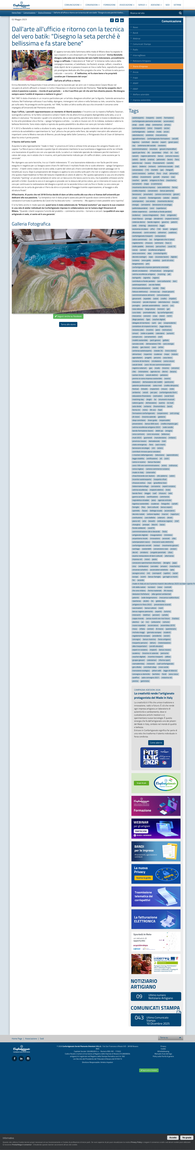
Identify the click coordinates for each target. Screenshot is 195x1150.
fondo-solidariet (139, 528)
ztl (161, 458)
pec (159, 323)
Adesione (156, 4)
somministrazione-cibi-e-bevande (146, 531)
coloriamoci (151, 660)
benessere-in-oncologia (162, 204)
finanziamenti (158, 163)
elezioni (175, 198)
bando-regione (153, 222)
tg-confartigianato (165, 312)
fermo (174, 187)
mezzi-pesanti (168, 291)
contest (150, 629)
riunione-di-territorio (141, 361)
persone (157, 357)
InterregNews (139, 55)
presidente (157, 636)
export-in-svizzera (140, 649)
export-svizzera (169, 486)
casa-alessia (138, 309)
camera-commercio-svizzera (157, 469)
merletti (154, 170)
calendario (160, 333)
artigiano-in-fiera (157, 180)
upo (161, 170)
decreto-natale (138, 514)
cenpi (135, 198)
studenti (167, 632)
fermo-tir (136, 410)
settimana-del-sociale (147, 145)
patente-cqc (137, 163)
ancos (166, 131)
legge (162, 225)
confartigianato (139, 131)
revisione (162, 145)
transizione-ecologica (141, 670)
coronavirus (157, 125)
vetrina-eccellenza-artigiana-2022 (146, 427)
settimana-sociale (165, 166)
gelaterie (161, 417)
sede (134, 225)
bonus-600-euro (151, 423)
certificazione (152, 458)
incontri (143, 198)
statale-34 (158, 350)
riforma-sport (164, 660)
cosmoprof (157, 573)
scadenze (155, 503)
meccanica (137, 316)
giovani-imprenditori (168, 149)
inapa (146, 184)
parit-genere (155, 340)
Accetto (172, 1137)
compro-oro (137, 337)
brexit (165, 229)
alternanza (169, 556)
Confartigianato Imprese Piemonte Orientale (21, 5)
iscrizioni (151, 587)
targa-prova (150, 309)
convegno (136, 639)
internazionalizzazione (141, 288)
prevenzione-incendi (162, 604)
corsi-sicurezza (153, 434)
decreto (155, 142)
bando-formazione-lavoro (143, 430)
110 (147, 170)
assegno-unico (138, 573)
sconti (143, 576)
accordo (141, 580)
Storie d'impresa (44, 12)
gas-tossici (145, 347)
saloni (172, 476)
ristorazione (143, 371)
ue (142, 622)
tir (171, 152)
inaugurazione (156, 535)
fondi (164, 674)
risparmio (148, 354)
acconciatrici (169, 510)
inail (177, 166)
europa (135, 576)
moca (135, 629)
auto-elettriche (164, 187)
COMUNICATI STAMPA (156, 1008)
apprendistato (172, 455)
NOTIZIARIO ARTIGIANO (144, 984)
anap (134, 125)
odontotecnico (164, 302)
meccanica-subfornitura (169, 597)
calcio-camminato (140, 239)
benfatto (156, 674)
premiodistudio (149, 312)
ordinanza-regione (165, 521)
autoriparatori (138, 201)
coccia (135, 250)
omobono (144, 552)
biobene (143, 166)
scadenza (158, 354)
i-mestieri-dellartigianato (143, 455)
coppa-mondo (138, 618)
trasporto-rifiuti (160, 479)
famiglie (136, 507)
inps (149, 483)
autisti (135, 159)
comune (166, 622)
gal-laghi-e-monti (170, 576)
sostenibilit (146, 549)
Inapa (135, 77)
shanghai (136, 524)
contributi (145, 142)
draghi (149, 399)
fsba (162, 288)
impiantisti (154, 389)
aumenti (170, 333)
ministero (168, 535)
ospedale (147, 298)
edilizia (135, 177)
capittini (167, 573)
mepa (166, 354)
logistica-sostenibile (140, 503)
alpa (149, 253)
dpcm (135, 166)
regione (156, 277)
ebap (148, 125)
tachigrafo (137, 277)
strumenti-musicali (166, 399)
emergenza (168, 271)
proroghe (136, 305)
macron (165, 514)
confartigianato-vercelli (142, 545)
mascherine (171, 180)
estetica (156, 260)
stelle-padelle (138, 246)
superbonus (161, 208)
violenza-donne (139, 222)
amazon (164, 566)
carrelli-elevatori (156, 646)
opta (172, 570)
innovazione (155, 538)
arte (144, 521)
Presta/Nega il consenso (21, 1145)
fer (134, 580)
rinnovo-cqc (155, 291)
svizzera (136, 260)
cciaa (155, 316)
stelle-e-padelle (147, 333)
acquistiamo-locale (140, 538)
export (163, 142)
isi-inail (170, 403)
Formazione (109, 4)
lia (155, 399)
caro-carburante (164, 281)
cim (153, 448)
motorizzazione (164, 643)
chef (177, 521)
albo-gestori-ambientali (161, 594)
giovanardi (137, 298)
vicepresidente (170, 323)
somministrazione (140, 149)
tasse (162, 524)
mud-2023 (137, 437)
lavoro (170, 159)
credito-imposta (139, 190)
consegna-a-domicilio (141, 674)
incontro (149, 330)
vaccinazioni (137, 608)
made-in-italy (138, 472)
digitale (174, 257)
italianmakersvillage (140, 486)
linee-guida (152, 420)
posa (154, 500)
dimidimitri (158, 218)
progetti (148, 357)
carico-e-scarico (139, 462)
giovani (176, 194)
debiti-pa (159, 430)
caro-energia (168, 344)
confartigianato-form (168, 392)
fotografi (169, 170)
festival (135, 389)
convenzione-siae (161, 549)
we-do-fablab (154, 284)
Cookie (163, 1048)
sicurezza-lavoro (161, 257)
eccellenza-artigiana (157, 250)
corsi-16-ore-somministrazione (157, 364)
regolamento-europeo (141, 636)
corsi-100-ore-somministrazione (146, 465)
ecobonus (136, 215)
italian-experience (140, 211)
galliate (166, 340)
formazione (168, 117)
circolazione (156, 361)
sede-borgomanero (149, 597)
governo (165, 222)
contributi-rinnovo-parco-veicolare (146, 451)
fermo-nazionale (154, 590)
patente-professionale (141, 385)
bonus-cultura (150, 608)
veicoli (145, 392)
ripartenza (137, 601)
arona (164, 465)
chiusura (149, 243)
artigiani (173, 229)
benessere (137, 194)
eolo (170, 493)
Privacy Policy (136, 1142)
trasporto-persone (140, 643)
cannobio (154, 566)
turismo (167, 611)
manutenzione (160, 437)
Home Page (16, 12)
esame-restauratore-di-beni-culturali (147, 556)
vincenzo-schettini (140, 570)
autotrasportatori (139, 284)
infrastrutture (155, 271)
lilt (149, 152)
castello (170, 163)
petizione (164, 375)
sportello (136, 510)
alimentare (137, 354)
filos (143, 507)
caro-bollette (150, 517)
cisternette (150, 472)
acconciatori (168, 121)
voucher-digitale (139, 657)
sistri (167, 458)
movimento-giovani (170, 545)
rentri (169, 316)
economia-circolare (140, 229)
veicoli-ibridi (137, 364)
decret (135, 552)
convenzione (138, 170)
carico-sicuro (169, 361)
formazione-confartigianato (144, 413)
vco (172, 305)
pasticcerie (169, 382)
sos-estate (150, 201)
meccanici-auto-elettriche (162, 542)
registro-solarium (139, 368)
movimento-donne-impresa (144, 187)
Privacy (163, 1046)
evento (167, 378)
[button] (118, 231)
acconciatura (153, 625)
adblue (167, 657)
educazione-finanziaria (142, 396)
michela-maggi (138, 632)
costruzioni (157, 396)
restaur (157, 545)
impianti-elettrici (156, 490)
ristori (147, 559)
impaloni (172, 298)
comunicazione (163, 295)
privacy (167, 125)
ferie (163, 215)
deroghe (166, 563)
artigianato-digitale (140, 535)
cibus (170, 552)
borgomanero (138, 264)
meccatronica (161, 135)
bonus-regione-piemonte (143, 611)
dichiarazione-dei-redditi (152, 382)
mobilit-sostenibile (140, 340)
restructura (166, 330)
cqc (134, 145)
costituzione (137, 517)
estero (160, 448)
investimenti (146, 177)
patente (136, 597)
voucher (136, 180)
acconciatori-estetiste (159, 570)
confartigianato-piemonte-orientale (147, 121)
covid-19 (171, 246)
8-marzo (159, 629)
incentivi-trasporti (155, 657)
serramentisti (150, 337)
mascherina (174, 566)
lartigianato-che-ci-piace (164, 239)
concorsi (147, 316)
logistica (136, 142)
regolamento (138, 243)
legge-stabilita (138, 458)
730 (158, 229)
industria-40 (167, 677)
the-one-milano (139, 590)
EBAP (135, 88)
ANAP (135, 83)
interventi (136, 615)
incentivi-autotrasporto (142, 479)
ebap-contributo (139, 420)
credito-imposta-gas (169, 423)
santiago (136, 549)
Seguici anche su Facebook (68, 316)
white (160, 347)
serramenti (137, 184)
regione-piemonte (148, 156)
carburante (155, 622)
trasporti (158, 128)
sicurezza (153, 149)
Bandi (135, 32)
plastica (136, 622)
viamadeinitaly (138, 663)
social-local (169, 396)
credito (163, 298)
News (135, 27)
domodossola (154, 441)
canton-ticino (138, 375)
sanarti (135, 156)
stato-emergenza (139, 444)
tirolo (168, 490)
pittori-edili (156, 670)
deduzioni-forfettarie (141, 594)
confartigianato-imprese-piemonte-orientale (150, 267)
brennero (149, 246)
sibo (174, 538)
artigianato (171, 215)
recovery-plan (138, 330)
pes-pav (154, 392)
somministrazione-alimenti (143, 295)
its (152, 601)
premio (135, 681)
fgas (148, 319)
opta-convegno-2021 (150, 677)
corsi (152, 208)
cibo (134, 371)
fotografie (165, 503)
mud (165, 173)
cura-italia (137, 312)
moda (159, 131)
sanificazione (152, 497)
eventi (158, 117)
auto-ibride (137, 406)
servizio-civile (138, 344)
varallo (155, 288)
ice (151, 239)
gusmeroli (148, 437)
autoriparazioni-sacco (141, 542)
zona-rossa (173, 674)
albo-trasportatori (140, 646)
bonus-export (166, 507)
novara (148, 163)
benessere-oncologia (141, 448)
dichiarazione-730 (153, 344)
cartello (165, 615)
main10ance (138, 218)
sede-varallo (168, 427)
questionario (171, 629)
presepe (146, 524)
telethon (146, 615)
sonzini (167, 636)
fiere (151, 444)
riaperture (175, 514)
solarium (161, 517)
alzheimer (162, 232)
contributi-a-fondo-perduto (160, 211)
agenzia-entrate (164, 500)
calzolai (166, 198)
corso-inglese (138, 469)
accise (166, 128)
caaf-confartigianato (165, 663)
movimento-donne (165, 201)
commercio (164, 497)
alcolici (146, 601)
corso (150, 128)
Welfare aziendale (141, 94)
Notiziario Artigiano (142, 60)
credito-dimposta (171, 385)
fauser (144, 510)
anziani (173, 549)
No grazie (186, 1137)
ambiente (136, 392)
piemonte (164, 653)
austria (162, 403)
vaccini (165, 305)
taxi (176, 152)
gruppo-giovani (138, 660)
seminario (159, 243)
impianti (153, 649)
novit (161, 608)
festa (165, 531)
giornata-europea (154, 632)
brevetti (152, 521)
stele (172, 389)
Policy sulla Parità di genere (163, 1056)
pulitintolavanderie (140, 208)
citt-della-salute (139, 587)
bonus (160, 156)
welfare (151, 173)
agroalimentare (139, 138)
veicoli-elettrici (152, 375)
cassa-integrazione (150, 215)
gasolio (144, 180)
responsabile (165, 420)
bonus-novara (164, 649)
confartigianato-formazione (159, 138)
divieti (169, 517)
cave (154, 347)
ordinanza (173, 465)
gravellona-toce (160, 483)
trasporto (150, 117)
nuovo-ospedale (139, 625)
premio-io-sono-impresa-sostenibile (147, 378)
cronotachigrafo (160, 253)
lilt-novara (168, 590)
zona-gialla (146, 260)
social (175, 573)
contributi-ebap (150, 667)
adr (169, 274)
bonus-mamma (149, 639)
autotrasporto (138, 117)
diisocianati (137, 232)
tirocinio (165, 368)
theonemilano (159, 406)
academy (136, 653)
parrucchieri (160, 246)
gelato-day (160, 601)
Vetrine (177, 4)
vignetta (146, 277)
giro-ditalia (137, 667)
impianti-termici (171, 218)
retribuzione (143, 566)
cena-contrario (138, 434)
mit (148, 573)
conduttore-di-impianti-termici (145, 326)
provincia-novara (139, 441)
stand (162, 316)
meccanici (136, 302)
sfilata (142, 629)
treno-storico (170, 350)
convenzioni (153, 190)
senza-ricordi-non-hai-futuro (158, 618)
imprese (165, 177)
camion (143, 250)
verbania (147, 406)
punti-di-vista (167, 260)
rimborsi (172, 437)
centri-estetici (150, 232)
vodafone (172, 232)
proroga (148, 218)
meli (164, 441)
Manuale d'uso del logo (163, 1053)
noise (160, 587)
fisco (159, 173)
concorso (175, 368)
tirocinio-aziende (149, 417)
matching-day (138, 399)
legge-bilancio (165, 326)
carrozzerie (145, 204)
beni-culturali (153, 507)
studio (157, 368)
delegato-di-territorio (141, 323)
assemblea (156, 152)
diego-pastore (138, 319)
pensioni (156, 615)
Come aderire (156, 742)
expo (151, 257)
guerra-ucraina (138, 497)
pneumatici (148, 194)
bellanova (165, 434)
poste (154, 559)
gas (150, 368)
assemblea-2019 (168, 625)
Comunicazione (73, 4)
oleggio (147, 493)
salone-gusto (138, 403)
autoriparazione (139, 128)
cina (134, 566)
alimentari (174, 173)
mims (145, 410)
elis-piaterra (162, 476)
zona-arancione (139, 253)
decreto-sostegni (139, 257)
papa (174, 563)
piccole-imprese (149, 302)
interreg (142, 225)
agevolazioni (137, 357)
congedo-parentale (158, 552)
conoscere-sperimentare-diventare (147, 563)
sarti (154, 323)
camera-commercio (163, 194)
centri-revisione (139, 173)
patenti (174, 222)
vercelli (175, 138)
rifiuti (166, 152)
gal (168, 309)
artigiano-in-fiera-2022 (142, 604)
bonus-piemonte (166, 190)
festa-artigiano (164, 639)
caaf (154, 493)
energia (135, 204)
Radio (135, 49)
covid (141, 125)
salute (155, 298)
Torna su (170, 1037)
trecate (175, 302)
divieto (135, 347)
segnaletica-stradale (141, 500)
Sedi (168, 4)
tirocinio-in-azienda (150, 653)
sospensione (162, 413)
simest (135, 333)
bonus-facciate (154, 462)
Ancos (135, 72)
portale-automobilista (151, 305)
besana (173, 371)
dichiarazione (151, 403)
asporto (158, 611)
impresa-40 (137, 559)
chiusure (162, 493)
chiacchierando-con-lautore (143, 476)
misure (164, 389)
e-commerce (156, 184)
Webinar (137, 38)
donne (164, 371)
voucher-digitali (159, 319)
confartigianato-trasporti (142, 236)
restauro (152, 166)
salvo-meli (157, 385)
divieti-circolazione (140, 271)
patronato (161, 159)
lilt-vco (153, 410)
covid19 (151, 528)
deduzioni (136, 382)
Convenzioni (92, 4)
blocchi (154, 524)
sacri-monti (160, 444)
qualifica (136, 677)
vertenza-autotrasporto (142, 350)
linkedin (144, 389)
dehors (153, 643)
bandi (169, 406)
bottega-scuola (156, 510)
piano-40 (136, 521)
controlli (168, 587)
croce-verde (163, 667)
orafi (160, 337)
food (160, 410)
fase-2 (168, 243)
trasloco (175, 618)
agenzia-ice (155, 371)
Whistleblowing (163, 1051)
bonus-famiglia (154, 576)
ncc (147, 622)
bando (142, 159)
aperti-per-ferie (139, 152)
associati (166, 538)
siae (173, 177)
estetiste (149, 135)
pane (158, 330)
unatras (151, 159)
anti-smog (174, 413)
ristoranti (150, 663)
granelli (156, 177)
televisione (159, 455)
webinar (151, 131)
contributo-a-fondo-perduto (144, 281)
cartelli (174, 503)
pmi (147, 264)
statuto (175, 354)
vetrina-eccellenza (140, 490)
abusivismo (152, 225)
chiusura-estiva (139, 483)
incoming (161, 274)
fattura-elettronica (140, 291)
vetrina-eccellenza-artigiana (144, 274)
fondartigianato (154, 198)
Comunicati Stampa (142, 44)
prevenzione (137, 423)
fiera (177, 159)
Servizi (142, 4)
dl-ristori (136, 417)
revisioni (161, 309)
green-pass (173, 142)
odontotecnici (138, 135)
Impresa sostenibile (142, 100)
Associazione (127, 4)
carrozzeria (155, 486)
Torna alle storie (68, 324)
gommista (145, 681)
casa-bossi (167, 357)
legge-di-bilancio (170, 670)
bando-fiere (137, 493)
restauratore (160, 236)
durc (174, 281)
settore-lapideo (153, 514)
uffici (152, 229)
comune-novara (172, 156)
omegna (169, 430)
